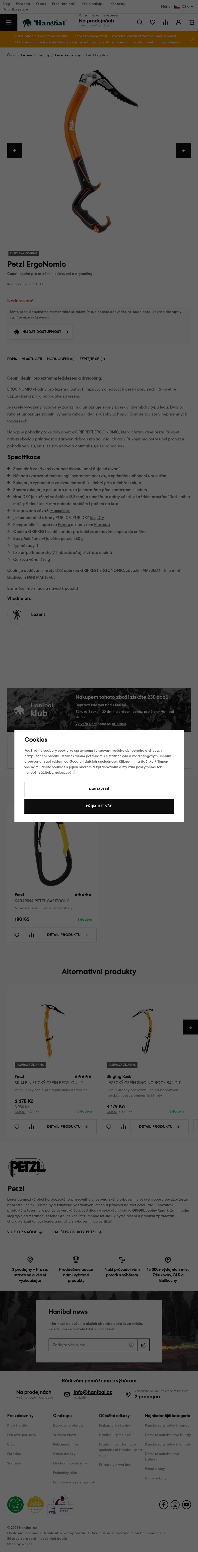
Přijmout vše (99, 806)
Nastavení (99, 789)
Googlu (75, 761)
